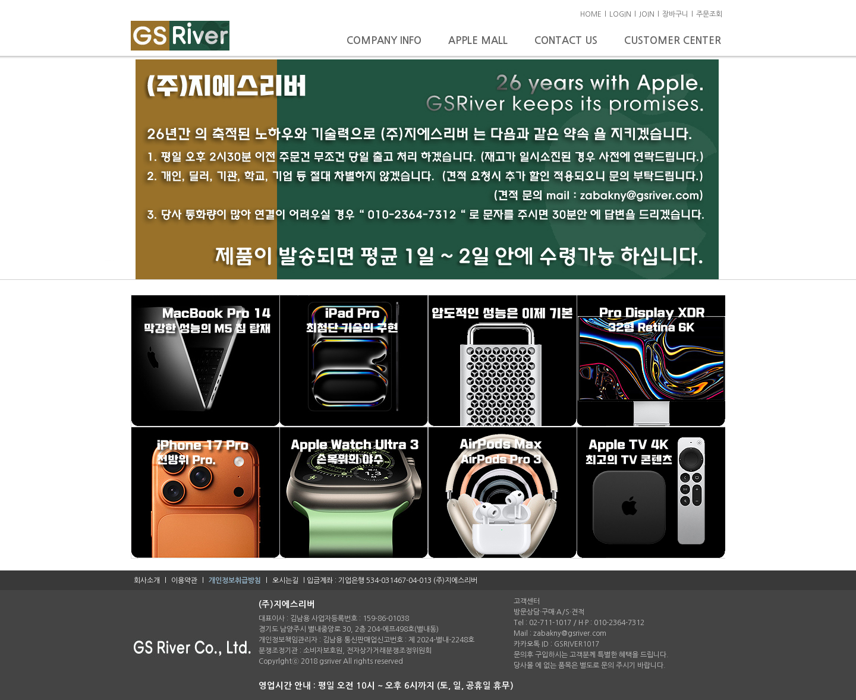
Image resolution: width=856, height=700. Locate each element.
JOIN (646, 14)
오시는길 (285, 580)
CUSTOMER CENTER (672, 41)
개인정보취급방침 (235, 580)
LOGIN (620, 14)
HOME (591, 14)
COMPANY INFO (385, 41)
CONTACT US (567, 41)
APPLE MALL (479, 41)
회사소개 (147, 580)
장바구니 (675, 14)
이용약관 (184, 580)
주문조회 (709, 14)
